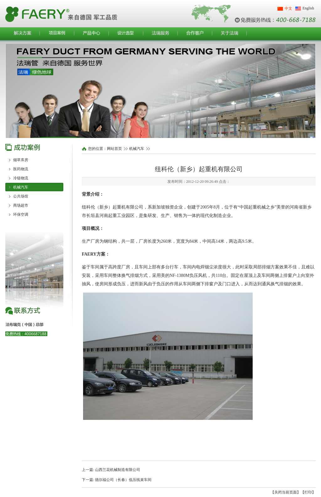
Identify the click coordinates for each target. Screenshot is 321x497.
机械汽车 (20, 187)
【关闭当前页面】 (286, 492)
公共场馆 (20, 196)
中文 (288, 8)
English (308, 8)
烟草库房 (20, 160)
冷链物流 (20, 178)
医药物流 (20, 169)
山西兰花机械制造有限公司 (117, 470)
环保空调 (20, 214)
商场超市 (20, 205)
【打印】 (308, 492)
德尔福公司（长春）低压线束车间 (123, 480)
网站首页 (114, 148)
